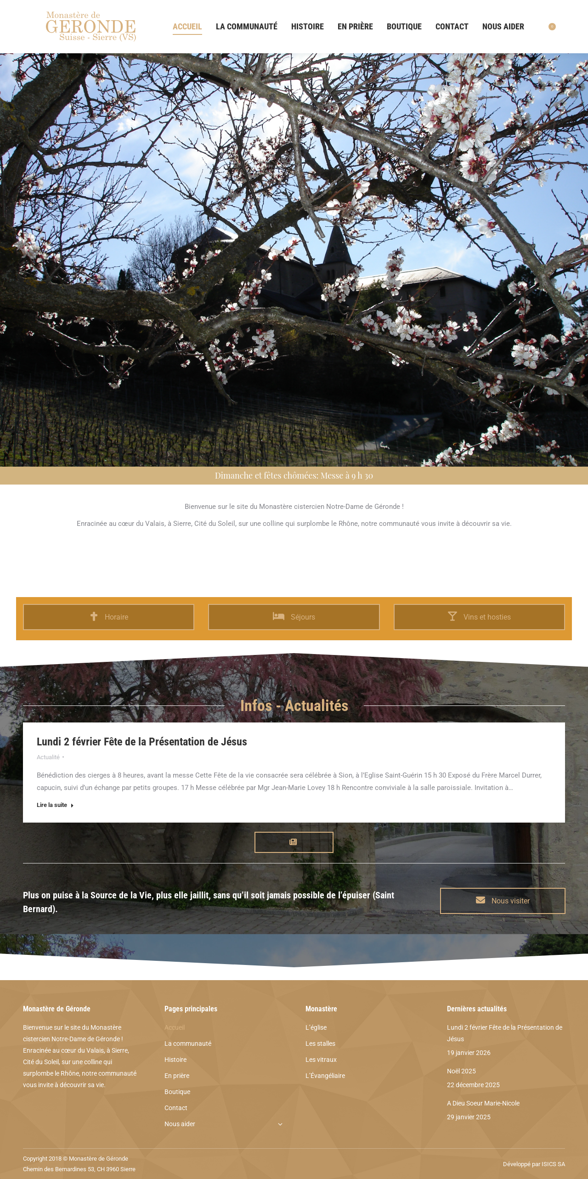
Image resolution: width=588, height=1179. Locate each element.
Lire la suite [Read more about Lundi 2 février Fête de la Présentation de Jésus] (55, 804)
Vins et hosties (479, 617)
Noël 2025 (461, 1071)
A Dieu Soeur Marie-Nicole (483, 1103)
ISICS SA (553, 1164)
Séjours (294, 617)
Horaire (108, 617)
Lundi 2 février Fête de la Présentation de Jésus (142, 741)
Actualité (48, 757)
